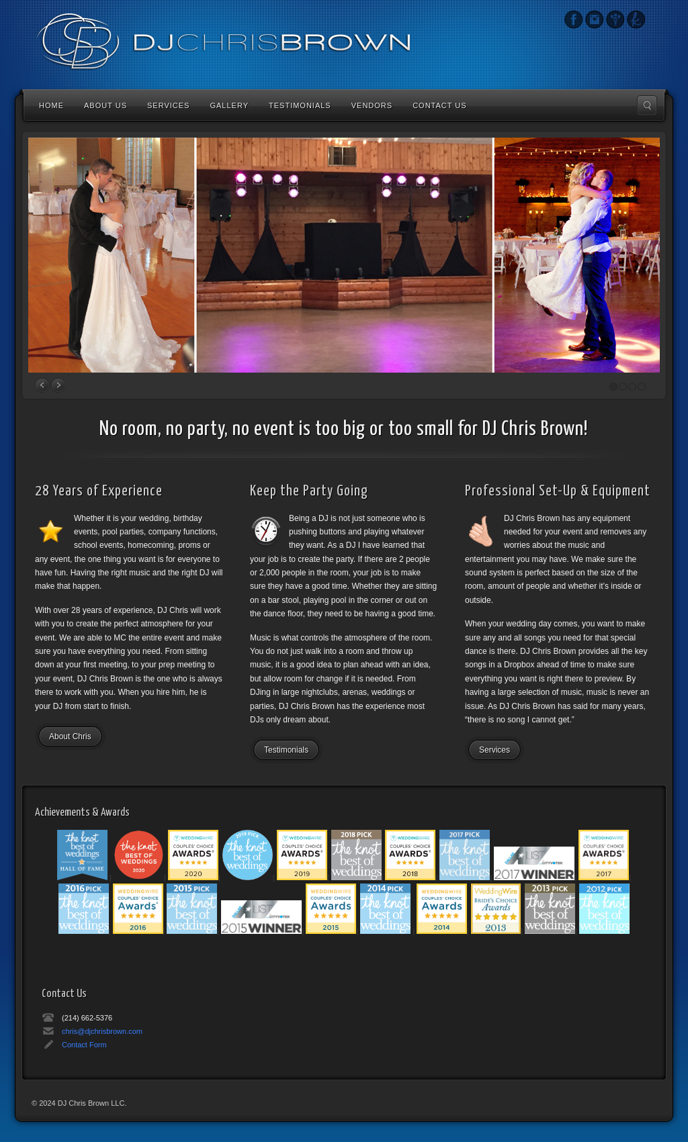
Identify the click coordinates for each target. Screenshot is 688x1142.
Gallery (229, 105)
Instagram (573, 19)
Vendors (371, 105)
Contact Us (440, 105)
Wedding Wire (615, 19)
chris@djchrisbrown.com (102, 1031)
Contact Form (84, 1045)
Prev (42, 385)
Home (51, 105)
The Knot (636, 19)
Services (168, 105)
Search (647, 105)
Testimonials (300, 105)
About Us (105, 105)
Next (58, 385)
